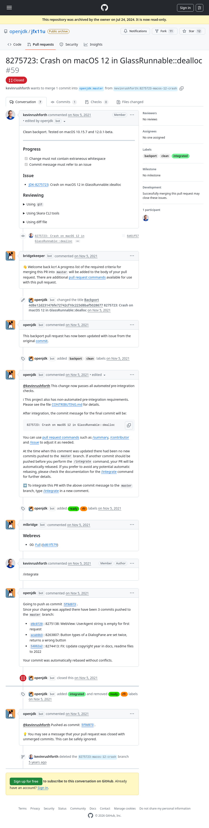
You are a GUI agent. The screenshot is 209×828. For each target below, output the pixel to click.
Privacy (35, 808)
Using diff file (37, 222)
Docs (93, 808)
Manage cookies (125, 808)
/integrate (109, 471)
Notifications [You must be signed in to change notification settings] (135, 31)
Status (62, 808)
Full (38, 544)
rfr (83, 509)
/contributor (119, 437)
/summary (100, 437)
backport (76, 359)
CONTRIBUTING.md (67, 404)
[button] (181, 88)
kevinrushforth (18, 88)
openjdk (18, 31)
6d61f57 (133, 236)
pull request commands (87, 277)
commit (42, 341)
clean (90, 359)
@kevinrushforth (36, 385)
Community (78, 808)
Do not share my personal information (165, 808)
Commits (64, 102)
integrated (77, 694)
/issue (34, 442)
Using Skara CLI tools (43, 213)
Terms (22, 808)
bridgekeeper (34, 255)
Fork (164, 31)
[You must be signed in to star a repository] (192, 31)
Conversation (26, 102)
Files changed (130, 102)
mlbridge (30, 524)
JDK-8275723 (38, 184)
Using (35, 204)
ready (73, 509)
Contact (105, 808)
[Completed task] (26, 158)
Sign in (185, 7)
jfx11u (38, 31)
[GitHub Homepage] (90, 816)
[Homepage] (104, 8)
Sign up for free (26, 781)
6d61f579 (49, 544)
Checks (96, 102)
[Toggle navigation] (9, 7)
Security (49, 808)
